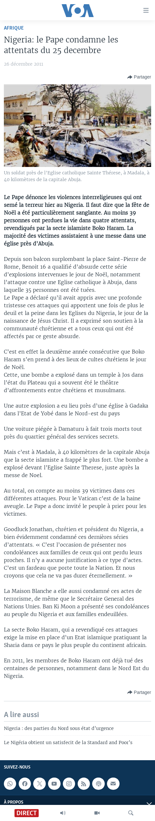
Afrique (14, 28)
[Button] (139, 77)
